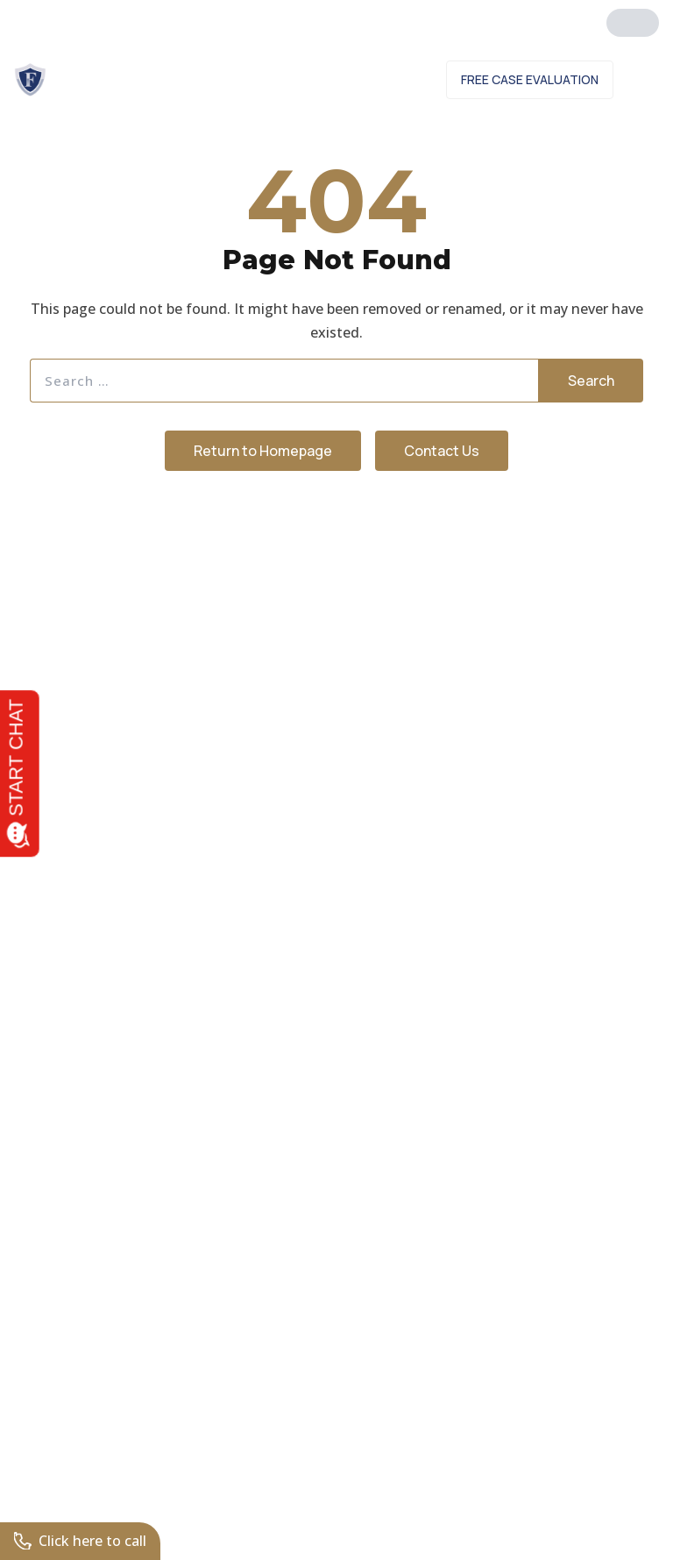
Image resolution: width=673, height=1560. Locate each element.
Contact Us (381, 79)
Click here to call (80, 1540)
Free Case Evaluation (530, 79)
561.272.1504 (243, 17)
